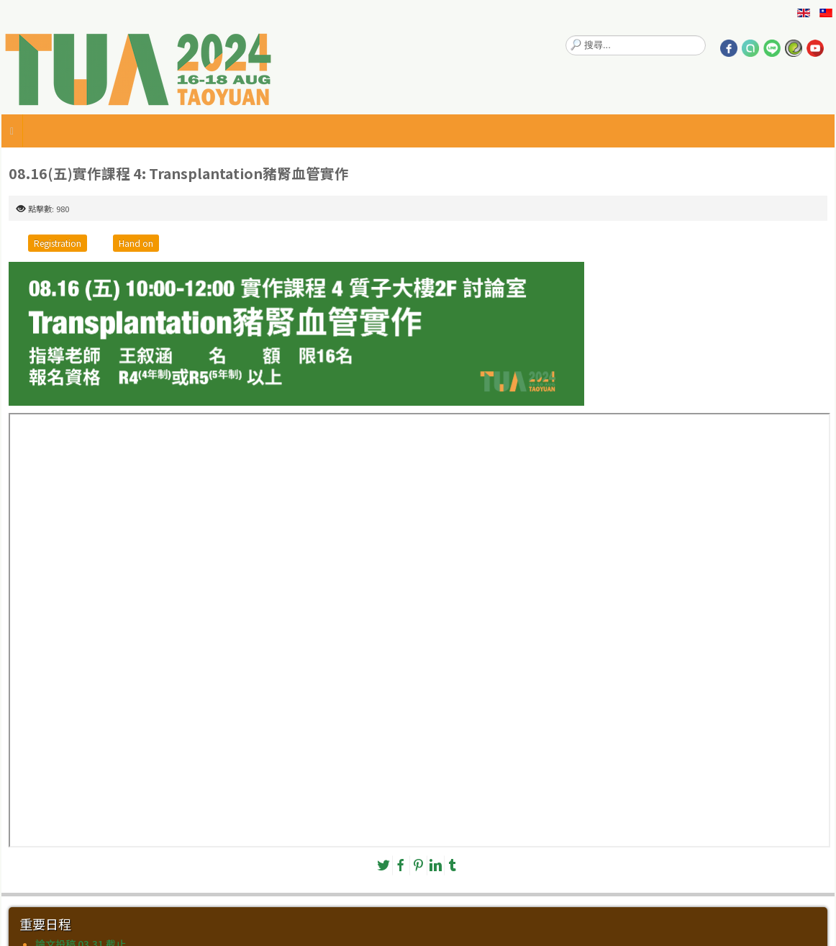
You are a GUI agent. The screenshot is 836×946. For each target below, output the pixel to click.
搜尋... (565, 35)
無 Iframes (419, 630)
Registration (57, 243)
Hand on (136, 243)
